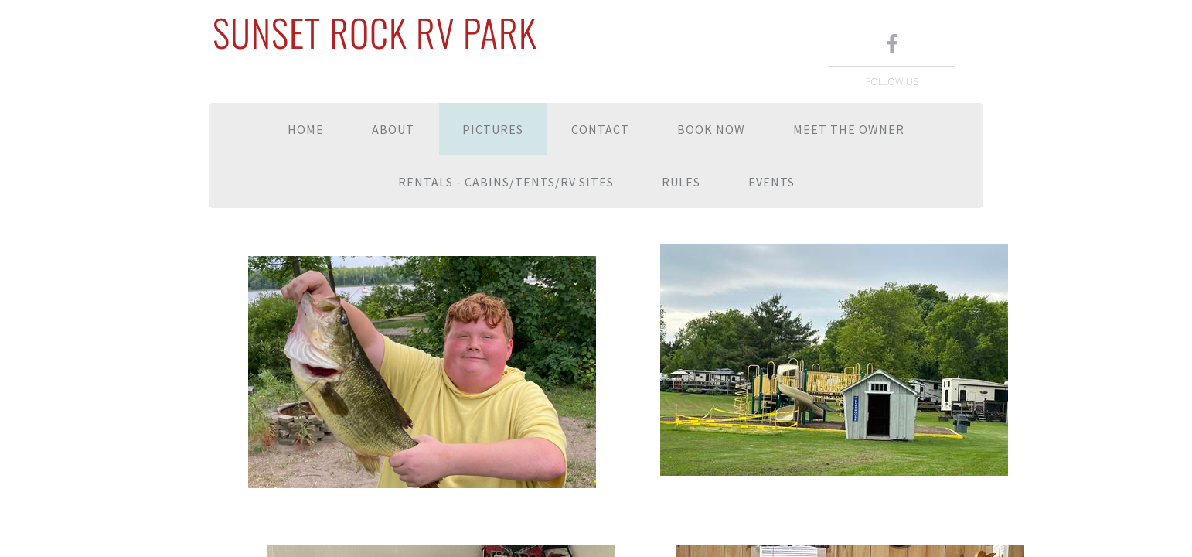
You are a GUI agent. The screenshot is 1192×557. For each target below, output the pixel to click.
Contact (600, 129)
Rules (681, 182)
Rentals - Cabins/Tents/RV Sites (506, 182)
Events (771, 182)
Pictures (492, 129)
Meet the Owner (848, 129)
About (393, 129)
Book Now (711, 129)
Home (306, 129)
